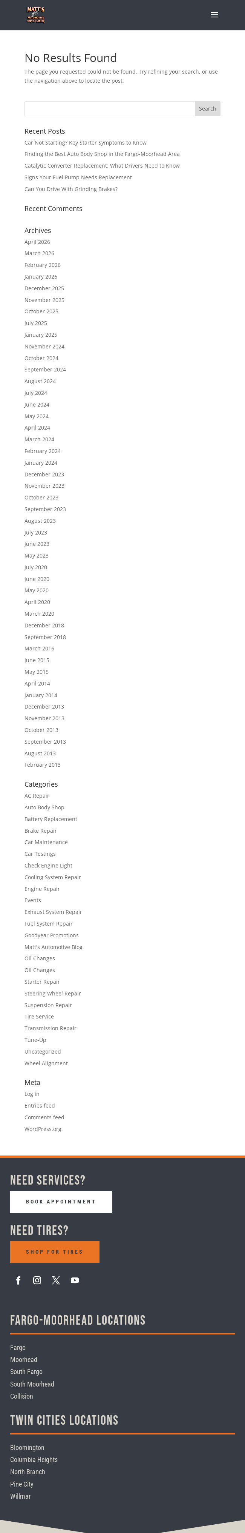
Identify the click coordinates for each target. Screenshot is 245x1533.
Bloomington (27, 1447)
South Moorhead (32, 1384)
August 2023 (40, 520)
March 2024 (39, 439)
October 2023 (41, 497)
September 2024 (45, 369)
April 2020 (37, 601)
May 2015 (36, 671)
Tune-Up (35, 1039)
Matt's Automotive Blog (53, 947)
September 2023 (45, 509)
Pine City (22, 1484)
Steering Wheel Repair (52, 993)
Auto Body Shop (44, 807)
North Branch (27, 1472)
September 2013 (45, 741)
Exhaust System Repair (53, 911)
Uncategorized (42, 1051)
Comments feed (44, 1117)
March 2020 (39, 613)
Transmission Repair (50, 1028)
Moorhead (23, 1360)
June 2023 (36, 543)
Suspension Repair (48, 1005)
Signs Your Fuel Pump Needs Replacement (78, 177)
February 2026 (42, 264)
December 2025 (44, 288)
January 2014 (40, 695)
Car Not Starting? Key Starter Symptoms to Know (85, 142)
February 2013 (42, 764)
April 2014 (37, 683)
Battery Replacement (50, 819)
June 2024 (36, 404)
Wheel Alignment (46, 1063)
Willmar (20, 1496)
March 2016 (39, 648)
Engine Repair (42, 888)
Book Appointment (61, 1202)
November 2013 (44, 718)
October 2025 (41, 311)
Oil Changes (39, 958)
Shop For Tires (55, 1251)
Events (32, 900)
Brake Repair (40, 830)
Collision (21, 1396)
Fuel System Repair (48, 923)
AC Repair (36, 795)
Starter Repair (42, 981)
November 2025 (44, 300)
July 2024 (35, 392)
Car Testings (40, 853)
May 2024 (36, 416)
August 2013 (40, 753)
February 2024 (42, 451)
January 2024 (40, 462)
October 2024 (41, 358)
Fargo (18, 1347)
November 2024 (44, 346)
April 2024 (37, 427)
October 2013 (41, 729)
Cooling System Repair (52, 877)
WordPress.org (42, 1128)
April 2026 (37, 241)
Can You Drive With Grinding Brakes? (71, 189)
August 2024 (40, 381)
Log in (32, 1093)
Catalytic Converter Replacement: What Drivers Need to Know (102, 165)
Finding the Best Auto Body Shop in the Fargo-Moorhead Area (102, 153)
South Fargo (26, 1372)
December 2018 (44, 625)
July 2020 (35, 567)
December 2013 (44, 706)
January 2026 (40, 276)
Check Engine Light (48, 865)
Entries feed (39, 1105)
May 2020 (36, 590)
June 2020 (36, 578)
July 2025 (35, 323)
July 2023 (35, 532)
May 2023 (36, 555)
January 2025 (40, 334)
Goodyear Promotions (51, 935)
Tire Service (39, 1016)
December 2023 (44, 474)
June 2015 (36, 660)
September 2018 (45, 637)
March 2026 (39, 253)
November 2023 (44, 485)
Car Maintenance (46, 842)
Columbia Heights (34, 1459)
